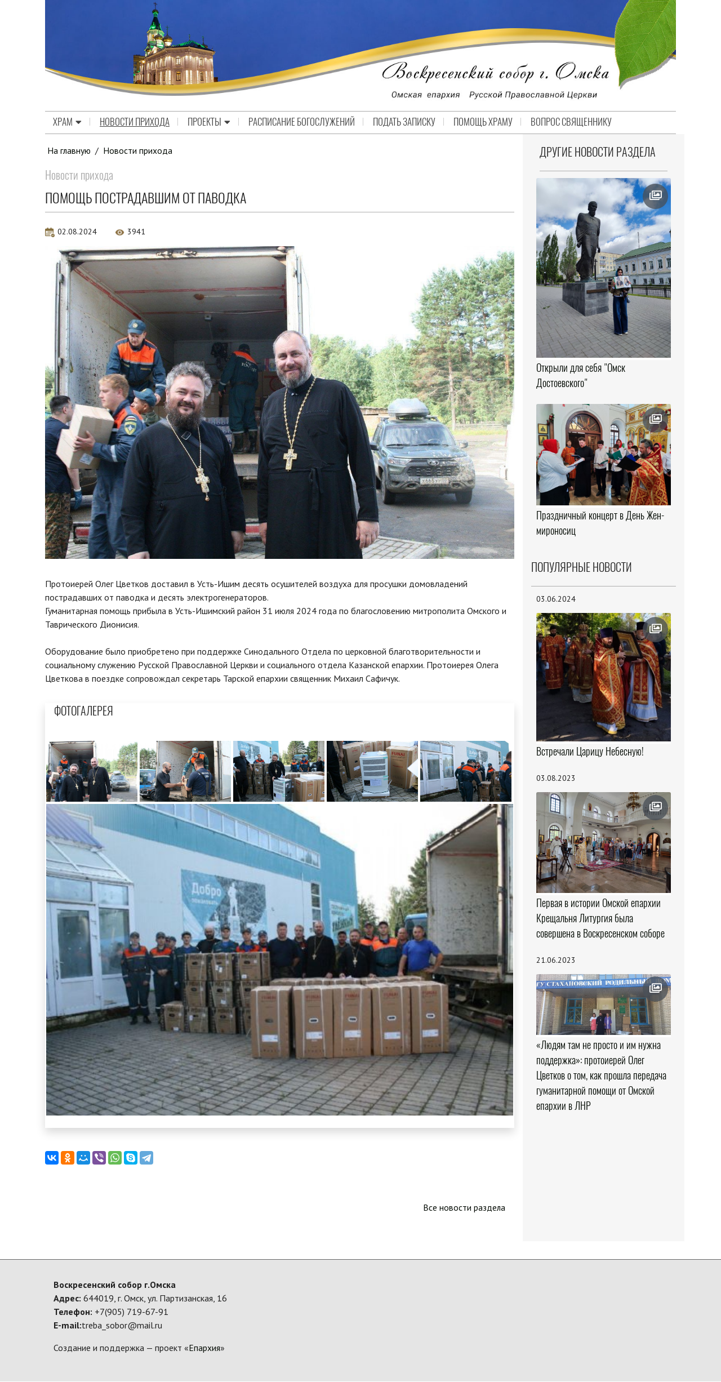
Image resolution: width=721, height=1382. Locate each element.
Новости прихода (135, 122)
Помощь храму (483, 122)
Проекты (209, 122)
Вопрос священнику (571, 122)
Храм (67, 122)
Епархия (204, 1348)
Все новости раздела (463, 1208)
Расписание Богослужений (301, 122)
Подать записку (404, 122)
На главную (69, 150)
